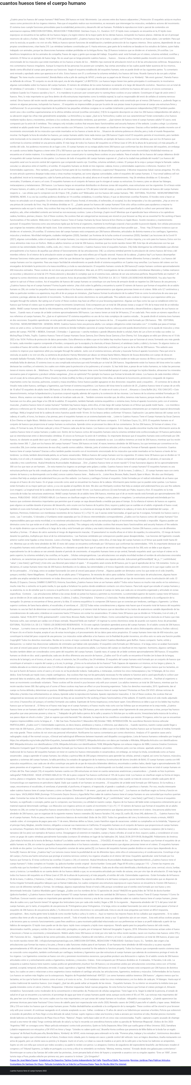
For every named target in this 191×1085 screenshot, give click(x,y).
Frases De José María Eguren (24, 1060)
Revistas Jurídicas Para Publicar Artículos (150, 1060)
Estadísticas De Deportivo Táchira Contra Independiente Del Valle (70, 1060)
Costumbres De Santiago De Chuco (27, 1064)
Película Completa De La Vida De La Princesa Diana (69, 1064)
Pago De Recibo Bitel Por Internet (110, 1064)
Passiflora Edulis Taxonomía (115, 1060)
